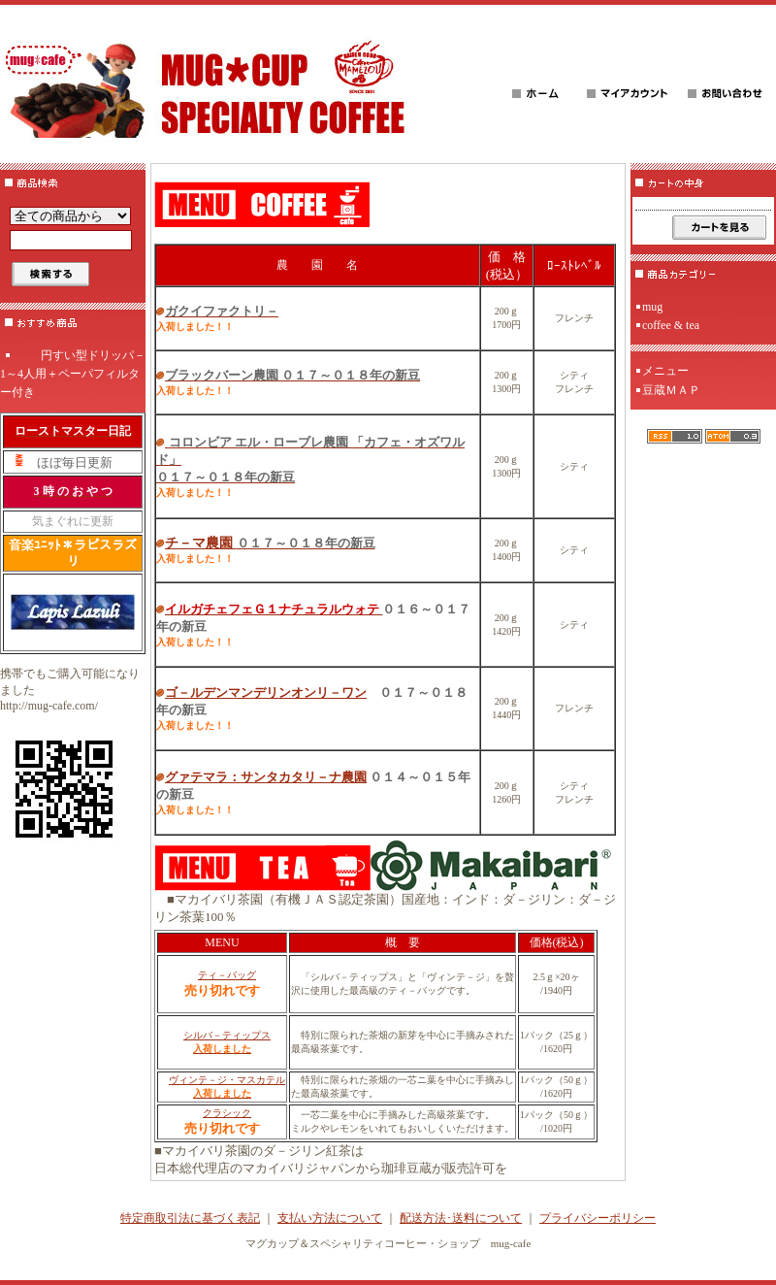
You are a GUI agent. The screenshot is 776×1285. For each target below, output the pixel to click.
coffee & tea (670, 325)
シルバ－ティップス (227, 1035)
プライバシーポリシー (597, 1218)
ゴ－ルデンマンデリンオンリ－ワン (266, 692)
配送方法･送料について (461, 1218)
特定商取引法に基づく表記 (190, 1218)
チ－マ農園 (270, 543)
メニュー (665, 371)
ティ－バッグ (227, 975)
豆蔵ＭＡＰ (671, 390)
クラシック (227, 1112)
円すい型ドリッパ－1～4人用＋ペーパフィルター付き (73, 373)
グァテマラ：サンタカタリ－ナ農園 (266, 777)
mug (652, 306)
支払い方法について (329, 1218)
